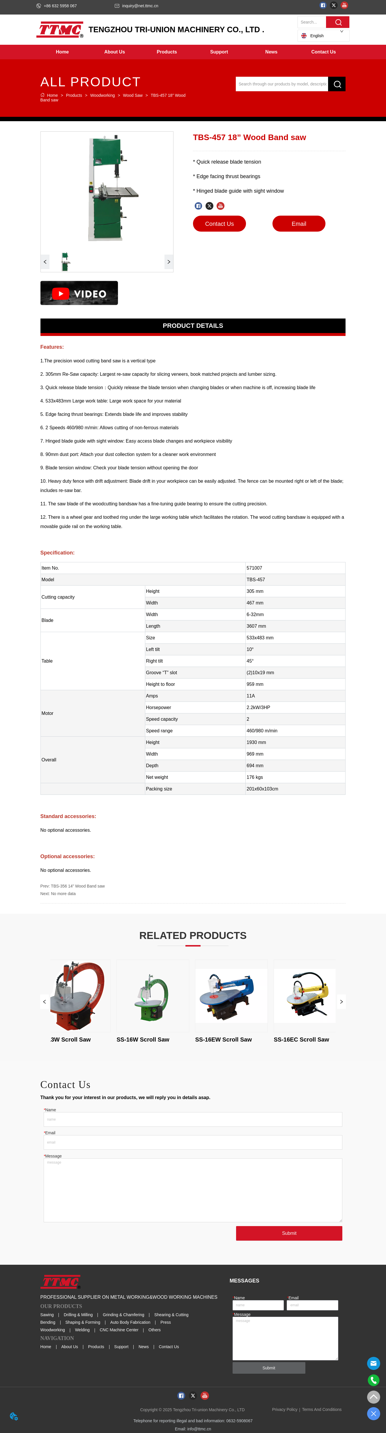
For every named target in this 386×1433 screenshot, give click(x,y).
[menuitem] (114, 52)
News (144, 1346)
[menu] (193, 52)
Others (154, 1330)
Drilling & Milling (78, 1314)
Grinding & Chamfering (123, 1314)
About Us (69, 1346)
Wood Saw (133, 95)
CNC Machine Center (119, 1330)
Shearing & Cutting (171, 1314)
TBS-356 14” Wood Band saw (78, 886)
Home (52, 95)
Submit (289, 1233)
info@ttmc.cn (199, 1429)
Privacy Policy (285, 1409)
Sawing (47, 1314)
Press (165, 1322)
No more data (63, 893)
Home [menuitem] (62, 51)
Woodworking (102, 95)
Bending (47, 1322)
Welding (82, 1330)
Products (74, 95)
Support (121, 1346)
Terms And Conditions (321, 1409)
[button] (114, 52)
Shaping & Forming (82, 1322)
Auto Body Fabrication (130, 1322)
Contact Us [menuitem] (323, 51)
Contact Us (169, 1346)
